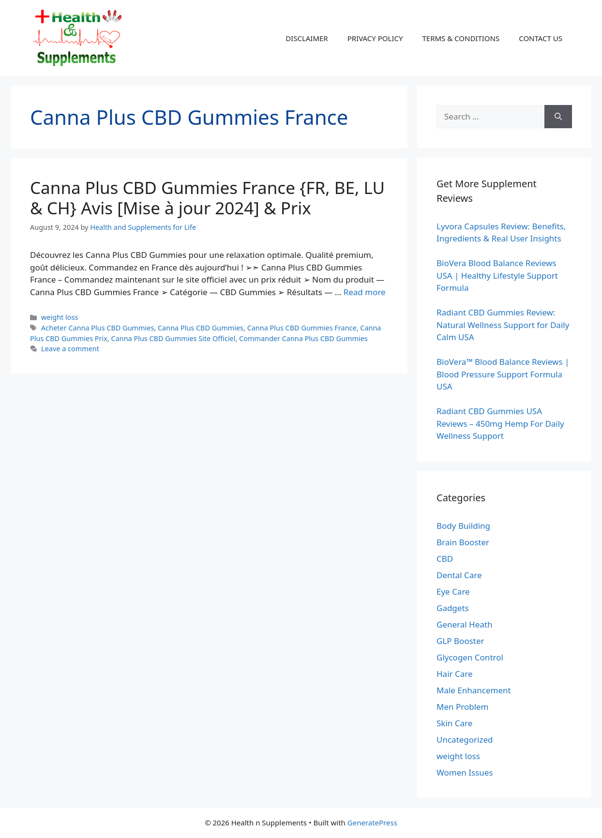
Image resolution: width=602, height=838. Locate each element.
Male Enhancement (473, 690)
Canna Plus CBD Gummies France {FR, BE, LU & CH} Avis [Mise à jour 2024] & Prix (207, 197)
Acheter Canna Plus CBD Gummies (97, 327)
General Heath (464, 624)
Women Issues (464, 772)
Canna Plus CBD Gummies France (302, 327)
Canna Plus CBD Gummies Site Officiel (173, 338)
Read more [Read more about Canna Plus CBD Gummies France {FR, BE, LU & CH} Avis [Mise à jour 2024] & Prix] (365, 292)
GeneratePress (372, 822)
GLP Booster (460, 640)
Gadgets (452, 608)
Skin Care (454, 723)
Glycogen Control (469, 657)
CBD (444, 558)
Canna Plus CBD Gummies (200, 327)
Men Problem (462, 706)
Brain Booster (462, 542)
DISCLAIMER (307, 38)
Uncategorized (464, 739)
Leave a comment (70, 348)
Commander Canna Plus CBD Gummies (303, 338)
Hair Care (454, 673)
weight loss (59, 317)
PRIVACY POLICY (375, 38)
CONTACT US (540, 38)
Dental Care (459, 575)
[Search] (558, 116)
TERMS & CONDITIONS (460, 38)
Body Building (463, 525)
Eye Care (453, 591)
